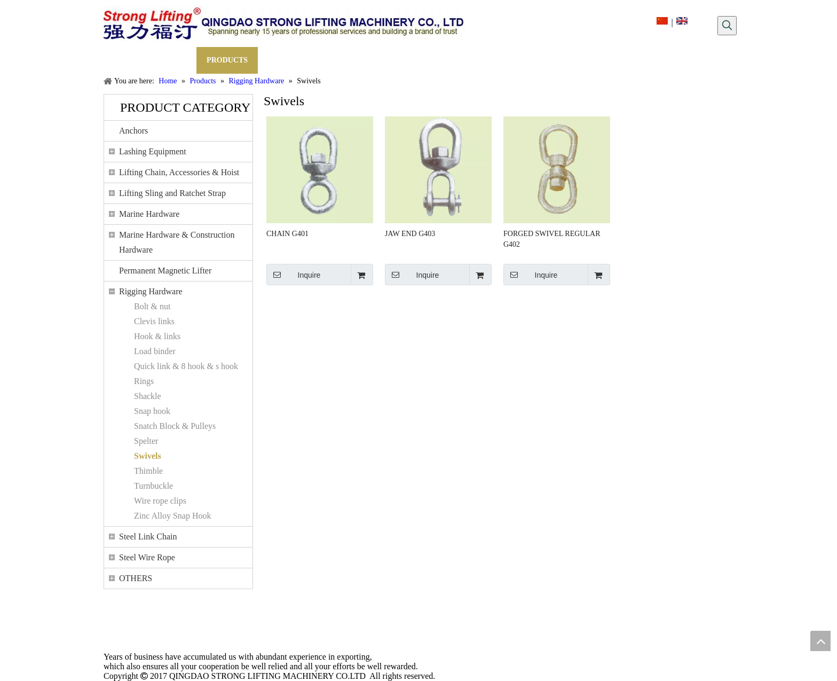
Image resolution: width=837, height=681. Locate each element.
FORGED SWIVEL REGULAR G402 (551, 239)
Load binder (155, 351)
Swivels (147, 455)
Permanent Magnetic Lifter (165, 270)
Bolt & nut (152, 306)
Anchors (133, 130)
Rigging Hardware (151, 291)
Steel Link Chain (148, 536)
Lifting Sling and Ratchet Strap (172, 193)
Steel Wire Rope (147, 557)
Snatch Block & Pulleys (175, 425)
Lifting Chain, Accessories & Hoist (179, 172)
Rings (144, 381)
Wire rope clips (160, 500)
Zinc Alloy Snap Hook (172, 515)
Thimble (148, 470)
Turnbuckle (153, 485)
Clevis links (154, 321)
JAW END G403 (410, 234)
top (820, 641)
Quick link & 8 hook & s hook (186, 366)
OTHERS (135, 578)
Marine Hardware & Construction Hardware (176, 242)
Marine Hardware (149, 213)
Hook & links (157, 336)
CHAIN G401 (287, 234)
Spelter (146, 440)
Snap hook (152, 411)
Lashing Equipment (152, 151)
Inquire (293, 274)
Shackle (147, 396)
